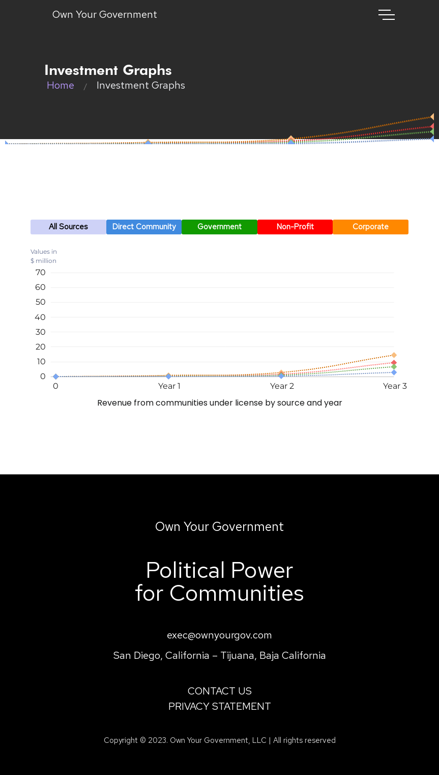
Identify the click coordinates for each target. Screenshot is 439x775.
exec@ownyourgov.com (219, 635)
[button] (68, 227)
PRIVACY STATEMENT (219, 706)
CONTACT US (220, 691)
